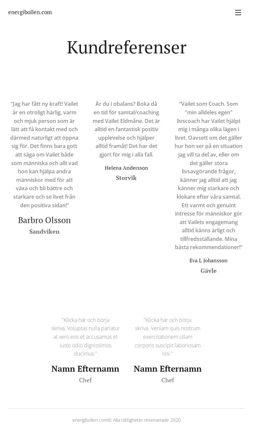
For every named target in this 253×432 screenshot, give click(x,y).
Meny (238, 12)
